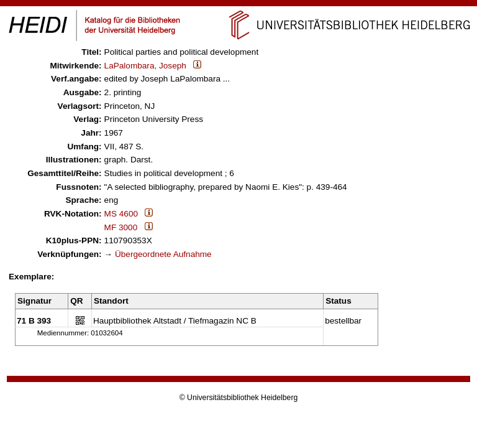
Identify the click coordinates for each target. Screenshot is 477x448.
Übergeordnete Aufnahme (163, 254)
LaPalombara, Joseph (145, 65)
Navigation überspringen (238, 5)
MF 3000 (121, 227)
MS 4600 (121, 213)
